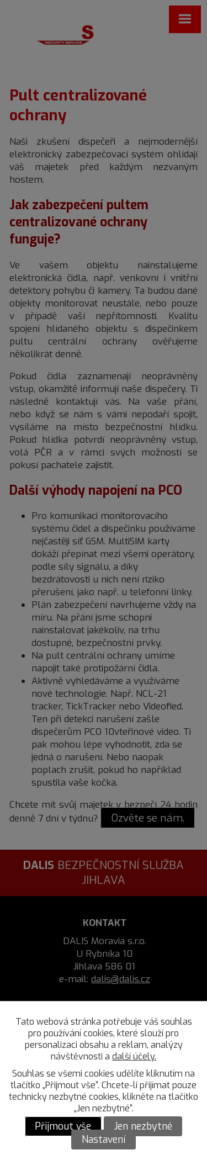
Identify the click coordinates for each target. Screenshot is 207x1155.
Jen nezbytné (143, 1126)
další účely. (134, 1056)
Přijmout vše (63, 1126)
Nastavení (103, 1139)
